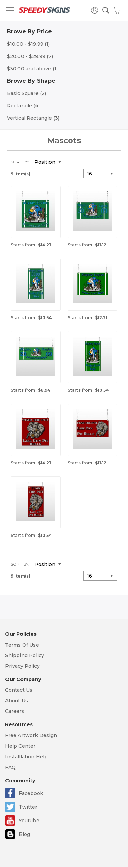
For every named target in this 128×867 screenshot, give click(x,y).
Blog (24, 834)
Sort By (19, 161)
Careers (14, 711)
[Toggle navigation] (10, 10)
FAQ (10, 767)
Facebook (31, 793)
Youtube (29, 820)
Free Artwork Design (31, 735)
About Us (16, 700)
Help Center (20, 746)
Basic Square (26, 93)
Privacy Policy (22, 666)
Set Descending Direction (71, 162)
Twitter (28, 807)
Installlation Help (26, 757)
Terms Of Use (22, 645)
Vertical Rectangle (33, 118)
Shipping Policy (24, 655)
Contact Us (18, 690)
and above (32, 69)
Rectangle (23, 105)
